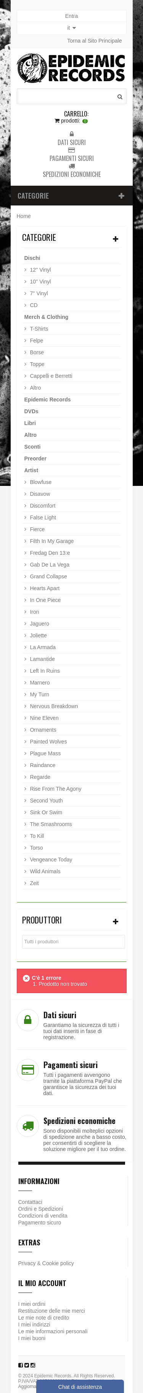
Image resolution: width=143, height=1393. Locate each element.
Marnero (39, 683)
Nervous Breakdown (53, 706)
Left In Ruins (44, 671)
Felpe (36, 341)
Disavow (39, 494)
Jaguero (39, 624)
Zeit (34, 883)
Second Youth (46, 801)
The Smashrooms (50, 824)
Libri (30, 423)
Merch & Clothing (46, 317)
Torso (36, 848)
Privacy (27, 1263)
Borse (36, 352)
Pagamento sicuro (39, 1222)
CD (33, 305)
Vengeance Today (50, 859)
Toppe (37, 364)
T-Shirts (38, 329)
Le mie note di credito (43, 1318)
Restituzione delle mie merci (51, 1311)
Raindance (42, 765)
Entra (71, 16)
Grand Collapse (48, 576)
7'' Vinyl (38, 293)
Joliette (38, 635)
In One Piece (45, 600)
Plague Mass (45, 753)
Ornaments (42, 730)
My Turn (39, 694)
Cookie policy (58, 1263)
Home (24, 216)
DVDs (31, 411)
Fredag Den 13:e (49, 553)
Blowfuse (40, 482)
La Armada (42, 647)
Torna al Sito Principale (94, 41)
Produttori (42, 920)
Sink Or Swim (46, 812)
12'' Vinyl (40, 270)
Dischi (32, 258)
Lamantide (42, 659)
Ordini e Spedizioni (40, 1209)
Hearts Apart (44, 588)
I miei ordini (32, 1304)
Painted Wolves (48, 742)
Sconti (32, 447)
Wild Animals (45, 871)
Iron (34, 612)
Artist (31, 470)
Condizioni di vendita (42, 1216)
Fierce (37, 529)
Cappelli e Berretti (50, 376)
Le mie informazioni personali (53, 1331)
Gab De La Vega (49, 565)
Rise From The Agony (55, 789)
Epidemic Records (47, 399)
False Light (42, 517)
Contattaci (30, 1202)
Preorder (35, 458)
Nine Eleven (44, 718)
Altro (35, 388)
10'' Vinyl (40, 282)
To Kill (36, 836)
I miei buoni (32, 1338)
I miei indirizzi (34, 1324)
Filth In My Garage (51, 541)
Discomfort (42, 506)
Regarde (40, 777)
